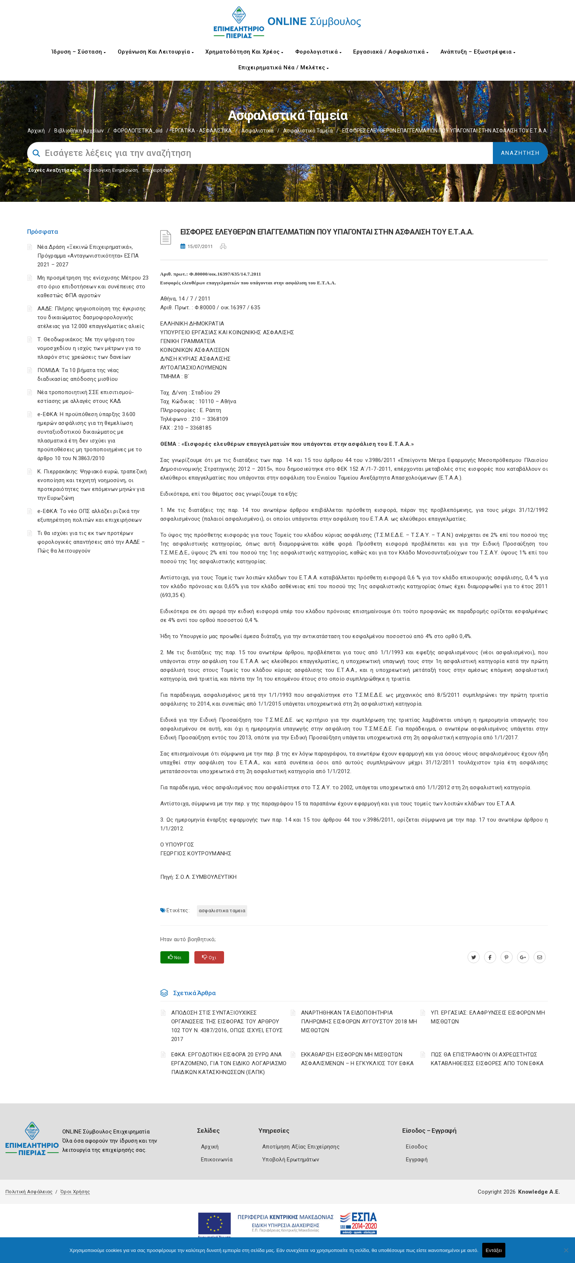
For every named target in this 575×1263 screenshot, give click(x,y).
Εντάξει (494, 1250)
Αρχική (36, 131)
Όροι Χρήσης (75, 1191)
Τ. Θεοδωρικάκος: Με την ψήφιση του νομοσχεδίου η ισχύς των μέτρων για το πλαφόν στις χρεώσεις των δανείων (89, 348)
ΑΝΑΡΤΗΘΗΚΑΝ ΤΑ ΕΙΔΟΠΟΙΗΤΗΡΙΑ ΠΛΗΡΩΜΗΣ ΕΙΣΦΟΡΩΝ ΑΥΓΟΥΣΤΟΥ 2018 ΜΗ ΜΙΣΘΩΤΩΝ (359, 1021)
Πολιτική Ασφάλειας (29, 1191)
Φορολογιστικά (318, 51)
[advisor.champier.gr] (539, 957)
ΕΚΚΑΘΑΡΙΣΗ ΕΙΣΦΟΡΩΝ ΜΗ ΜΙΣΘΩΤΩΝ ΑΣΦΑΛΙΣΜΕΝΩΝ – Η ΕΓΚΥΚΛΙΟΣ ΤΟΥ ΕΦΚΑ (357, 1059)
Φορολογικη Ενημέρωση (110, 170)
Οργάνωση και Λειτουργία (156, 51)
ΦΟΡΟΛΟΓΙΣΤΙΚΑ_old (137, 131)
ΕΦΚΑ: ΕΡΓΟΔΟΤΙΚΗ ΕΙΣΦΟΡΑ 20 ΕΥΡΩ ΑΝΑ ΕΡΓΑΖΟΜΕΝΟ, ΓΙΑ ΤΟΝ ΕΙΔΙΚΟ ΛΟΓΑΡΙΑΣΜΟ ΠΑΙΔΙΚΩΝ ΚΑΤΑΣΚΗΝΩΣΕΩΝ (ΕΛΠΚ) (229, 1063)
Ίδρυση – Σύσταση (79, 51)
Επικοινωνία (216, 1159)
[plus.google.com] (523, 957)
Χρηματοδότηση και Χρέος (244, 51)
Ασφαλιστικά (257, 131)
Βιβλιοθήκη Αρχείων (79, 131)
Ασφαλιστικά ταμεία (308, 131)
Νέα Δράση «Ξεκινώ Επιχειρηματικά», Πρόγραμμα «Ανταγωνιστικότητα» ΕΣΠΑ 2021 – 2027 (88, 256)
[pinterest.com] (506, 957)
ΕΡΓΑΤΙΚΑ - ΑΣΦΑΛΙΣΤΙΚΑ (202, 131)
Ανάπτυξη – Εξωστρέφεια (478, 51)
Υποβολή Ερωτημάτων (290, 1159)
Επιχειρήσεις (158, 170)
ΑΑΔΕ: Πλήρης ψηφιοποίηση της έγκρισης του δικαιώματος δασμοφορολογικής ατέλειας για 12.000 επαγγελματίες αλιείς (91, 317)
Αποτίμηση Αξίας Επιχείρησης (301, 1146)
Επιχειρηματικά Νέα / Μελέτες (283, 67)
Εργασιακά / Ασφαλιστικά (391, 51)
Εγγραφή (417, 1159)
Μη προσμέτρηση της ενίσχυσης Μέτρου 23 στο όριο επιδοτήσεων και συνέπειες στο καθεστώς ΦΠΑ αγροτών (93, 286)
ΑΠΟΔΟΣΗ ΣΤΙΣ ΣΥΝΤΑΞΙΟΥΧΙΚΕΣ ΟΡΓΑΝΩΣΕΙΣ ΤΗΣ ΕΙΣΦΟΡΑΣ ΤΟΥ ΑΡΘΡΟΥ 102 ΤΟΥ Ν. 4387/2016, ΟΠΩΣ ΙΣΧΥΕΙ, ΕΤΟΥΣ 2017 (227, 1025)
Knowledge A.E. (539, 1192)
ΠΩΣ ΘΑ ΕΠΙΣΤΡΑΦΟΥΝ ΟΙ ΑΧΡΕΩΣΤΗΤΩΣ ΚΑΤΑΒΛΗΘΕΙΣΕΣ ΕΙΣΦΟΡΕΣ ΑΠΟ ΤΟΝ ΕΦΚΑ (487, 1059)
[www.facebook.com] (490, 957)
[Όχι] (565, 1253)
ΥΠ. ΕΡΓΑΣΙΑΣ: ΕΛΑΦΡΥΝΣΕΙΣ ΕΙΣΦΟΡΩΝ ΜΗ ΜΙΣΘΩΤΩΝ (488, 1017)
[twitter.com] (473, 957)
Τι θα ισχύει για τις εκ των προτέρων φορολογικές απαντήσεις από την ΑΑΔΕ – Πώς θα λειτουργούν (91, 542)
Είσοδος (417, 1146)
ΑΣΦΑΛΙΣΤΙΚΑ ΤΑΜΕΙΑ (222, 910)
